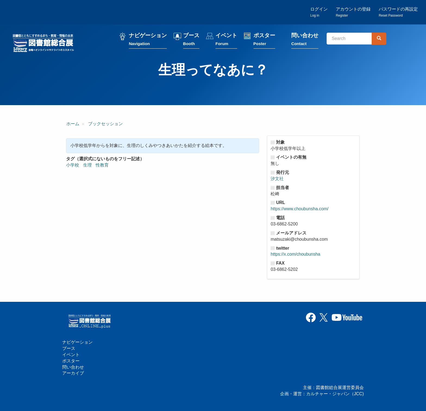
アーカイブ (73, 373)
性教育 (102, 166)
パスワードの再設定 (398, 12)
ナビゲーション (149, 41)
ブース (192, 41)
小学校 (72, 166)
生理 (87, 166)
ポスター (265, 41)
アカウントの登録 (353, 12)
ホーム (72, 124)
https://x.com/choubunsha (295, 255)
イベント (228, 41)
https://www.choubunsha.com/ (299, 209)
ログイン (319, 12)
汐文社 (277, 179)
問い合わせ (306, 41)
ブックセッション (105, 124)
